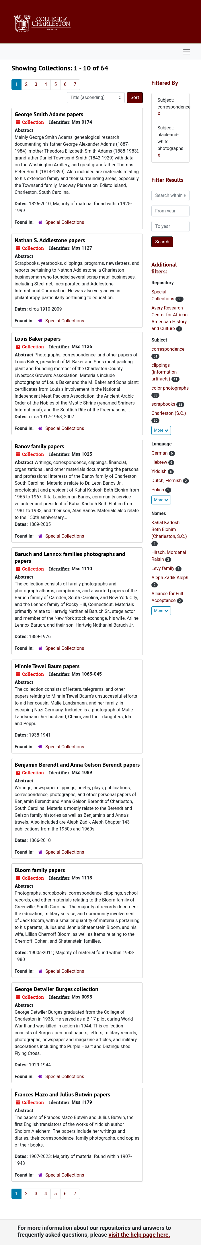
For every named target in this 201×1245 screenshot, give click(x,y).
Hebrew (159, 462)
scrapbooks (163, 404)
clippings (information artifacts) (164, 372)
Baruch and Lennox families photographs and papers (70, 557)
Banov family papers (39, 446)
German (160, 453)
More (161, 430)
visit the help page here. (139, 1234)
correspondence (167, 349)
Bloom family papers (40, 870)
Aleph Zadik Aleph (169, 577)
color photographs (170, 388)
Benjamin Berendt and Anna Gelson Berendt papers (77, 764)
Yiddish (159, 471)
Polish (158, 489)
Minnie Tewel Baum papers (47, 666)
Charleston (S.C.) (168, 413)
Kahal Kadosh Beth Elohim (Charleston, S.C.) (169, 529)
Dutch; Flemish (167, 480)
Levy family (163, 568)
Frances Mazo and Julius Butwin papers (62, 1094)
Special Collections (64, 222)
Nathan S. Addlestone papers (50, 240)
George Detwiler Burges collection (56, 989)
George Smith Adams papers (49, 114)
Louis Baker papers (38, 338)
